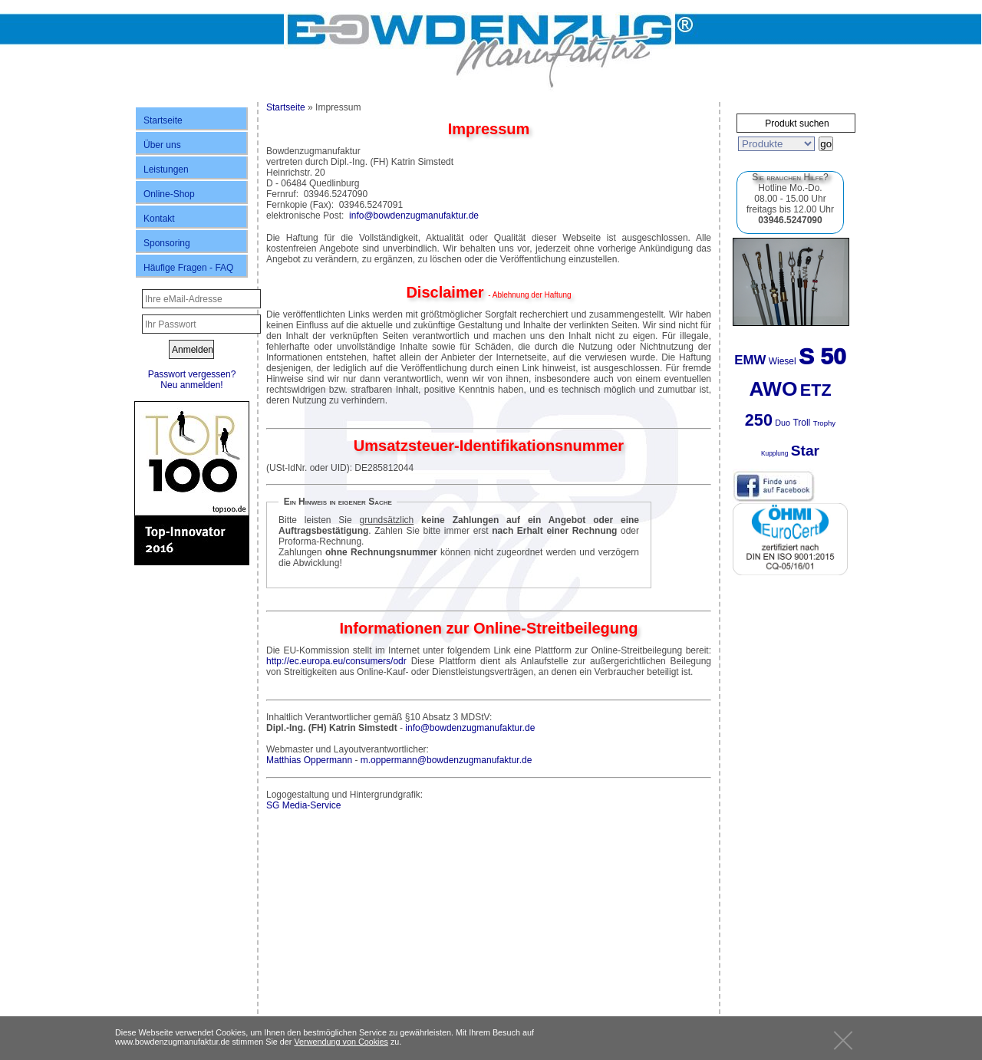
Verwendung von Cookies (340, 1041)
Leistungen (166, 169)
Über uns (162, 145)
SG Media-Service (303, 805)
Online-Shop (169, 194)
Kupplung (774, 453)
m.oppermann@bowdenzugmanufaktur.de (446, 760)
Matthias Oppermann (309, 760)
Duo (782, 422)
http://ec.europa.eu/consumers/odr (336, 661)
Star (805, 451)
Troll (801, 422)
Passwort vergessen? (192, 374)
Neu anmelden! (191, 385)
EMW (750, 360)
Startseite (163, 120)
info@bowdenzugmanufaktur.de (414, 215)
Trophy (824, 423)
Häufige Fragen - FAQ (188, 267)
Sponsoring (166, 243)
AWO (773, 388)
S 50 (822, 356)
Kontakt (159, 218)
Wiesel (782, 361)
